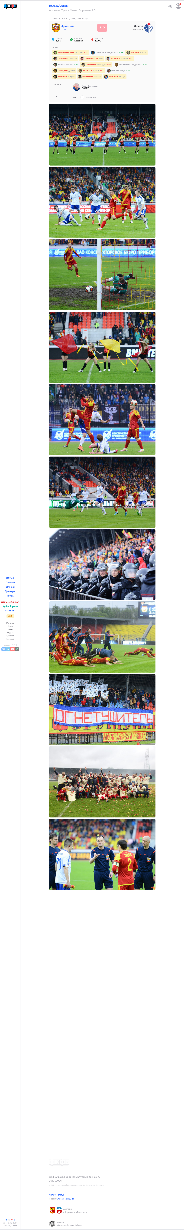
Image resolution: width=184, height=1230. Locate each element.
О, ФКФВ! (10, 635)
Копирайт (10, 638)
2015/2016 (59, 6)
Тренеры (10, 591)
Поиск (10, 626)
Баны (10, 629)
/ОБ (10, 616)
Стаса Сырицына (65, 1198)
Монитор (10, 623)
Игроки (10, 587)
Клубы (10, 595)
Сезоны (10, 582)
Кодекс (10, 632)
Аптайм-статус (56, 1194)
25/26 (10, 578)
